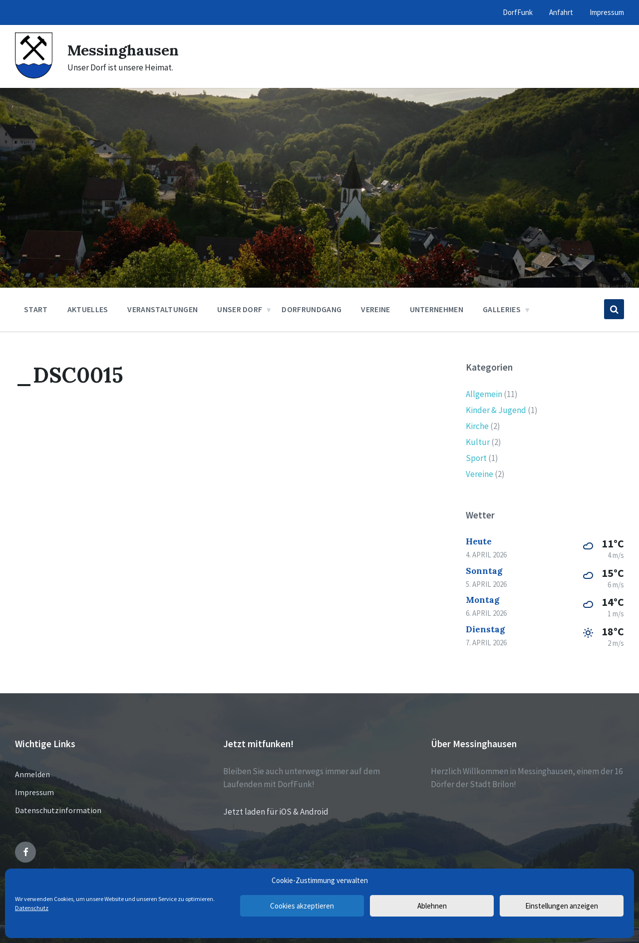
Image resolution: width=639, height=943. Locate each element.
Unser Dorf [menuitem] (239, 309)
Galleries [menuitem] (502, 309)
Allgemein (484, 394)
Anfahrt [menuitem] (561, 12)
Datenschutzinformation (58, 810)
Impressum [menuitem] (607, 12)
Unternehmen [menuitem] (437, 309)
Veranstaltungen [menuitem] (162, 309)
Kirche (477, 426)
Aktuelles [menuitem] (87, 309)
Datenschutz (31, 908)
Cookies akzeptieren (302, 906)
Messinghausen (123, 49)
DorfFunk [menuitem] (518, 12)
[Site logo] (33, 75)
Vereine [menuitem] (375, 309)
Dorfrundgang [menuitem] (311, 309)
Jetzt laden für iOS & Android (275, 811)
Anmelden (32, 774)
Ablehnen (432, 906)
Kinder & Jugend (496, 410)
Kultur (478, 442)
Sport (476, 458)
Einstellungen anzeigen (561, 906)
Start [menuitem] (36, 309)
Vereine (479, 474)
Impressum (34, 792)
